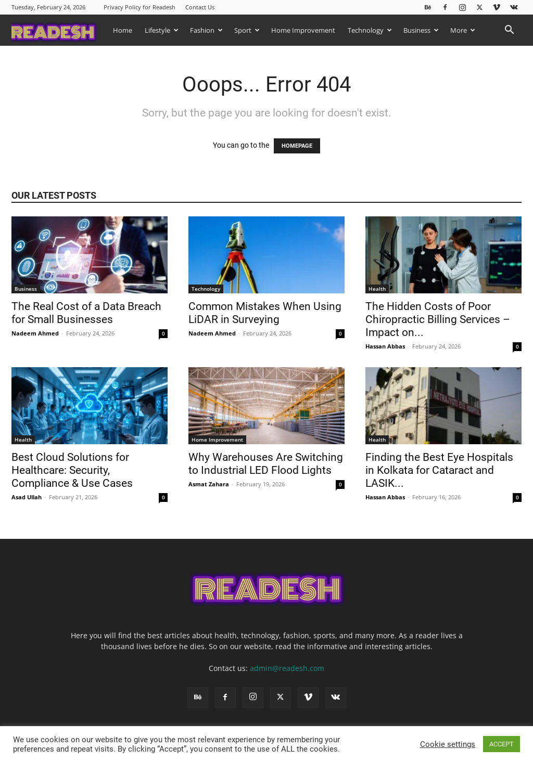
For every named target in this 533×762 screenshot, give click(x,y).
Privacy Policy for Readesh (139, 7)
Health (377, 288)
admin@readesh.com (287, 668)
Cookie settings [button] (447, 744)
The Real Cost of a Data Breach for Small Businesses (86, 313)
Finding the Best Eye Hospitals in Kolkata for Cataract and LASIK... (439, 470)
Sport (247, 30)
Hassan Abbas (385, 346)
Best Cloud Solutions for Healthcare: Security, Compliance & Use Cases (73, 470)
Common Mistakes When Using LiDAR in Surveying (264, 313)
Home (122, 30)
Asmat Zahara (208, 484)
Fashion (206, 30)
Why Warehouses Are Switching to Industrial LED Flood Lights (265, 463)
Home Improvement (303, 30)
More (462, 30)
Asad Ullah (26, 497)
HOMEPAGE (297, 146)
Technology (370, 30)
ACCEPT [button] (501, 744)
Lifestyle (162, 30)
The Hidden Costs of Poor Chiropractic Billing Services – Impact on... (437, 319)
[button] (509, 31)
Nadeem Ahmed (35, 333)
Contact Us (199, 7)
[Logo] (59, 30)
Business (421, 30)
